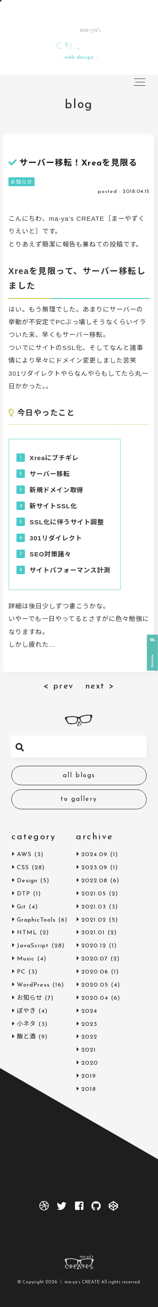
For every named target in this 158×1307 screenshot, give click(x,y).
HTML (27, 933)
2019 (88, 1076)
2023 (89, 1024)
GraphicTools (36, 920)
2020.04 (94, 998)
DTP (23, 894)
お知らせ (21, 182)
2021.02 (93, 920)
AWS (24, 854)
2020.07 (94, 959)
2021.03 (93, 907)
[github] (96, 1208)
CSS (23, 868)
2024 (89, 1011)
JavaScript (33, 946)
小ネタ (26, 1024)
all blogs (79, 776)
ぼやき (26, 1011)
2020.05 (94, 985)
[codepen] (113, 1208)
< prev (58, 686)
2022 (89, 1037)
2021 (88, 1050)
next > (100, 686)
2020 (89, 1063)
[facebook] (79, 1208)
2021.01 (93, 933)
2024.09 (94, 854)
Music (26, 959)
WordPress (33, 985)
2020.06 (94, 972)
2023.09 (94, 868)
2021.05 (93, 894)
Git (21, 907)
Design (27, 881)
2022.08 (94, 881)
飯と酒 (26, 1037)
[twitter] (62, 1208)
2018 (88, 1089)
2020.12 (93, 946)
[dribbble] (44, 1208)
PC (21, 972)
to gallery (79, 799)
